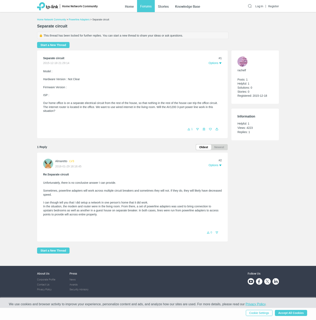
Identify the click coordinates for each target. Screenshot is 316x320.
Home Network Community (51, 19)
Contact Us (43, 284)
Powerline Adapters (79, 19)
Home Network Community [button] (80, 6)
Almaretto (61, 161)
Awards (74, 284)
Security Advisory (79, 289)
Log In (259, 6)
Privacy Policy (44, 289)
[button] (216, 129)
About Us (43, 273)
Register (273, 6)
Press (73, 273)
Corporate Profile (46, 279)
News (73, 279)
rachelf (241, 70)
